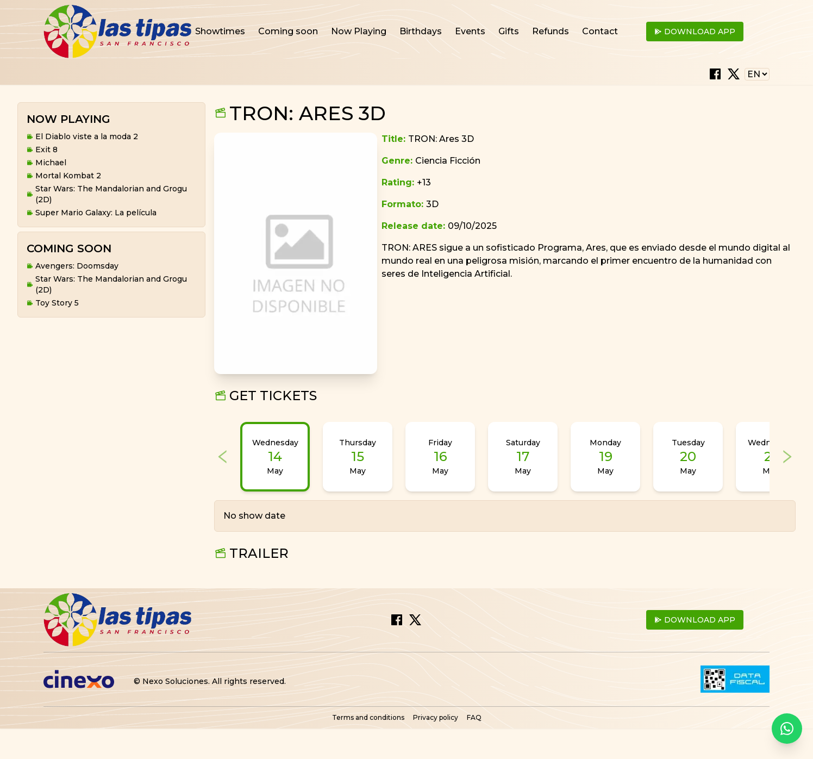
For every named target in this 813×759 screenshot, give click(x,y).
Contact (600, 31)
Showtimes (220, 31)
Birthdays (420, 31)
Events (470, 31)
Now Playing (358, 31)
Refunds (550, 31)
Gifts (508, 31)
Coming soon (288, 31)
